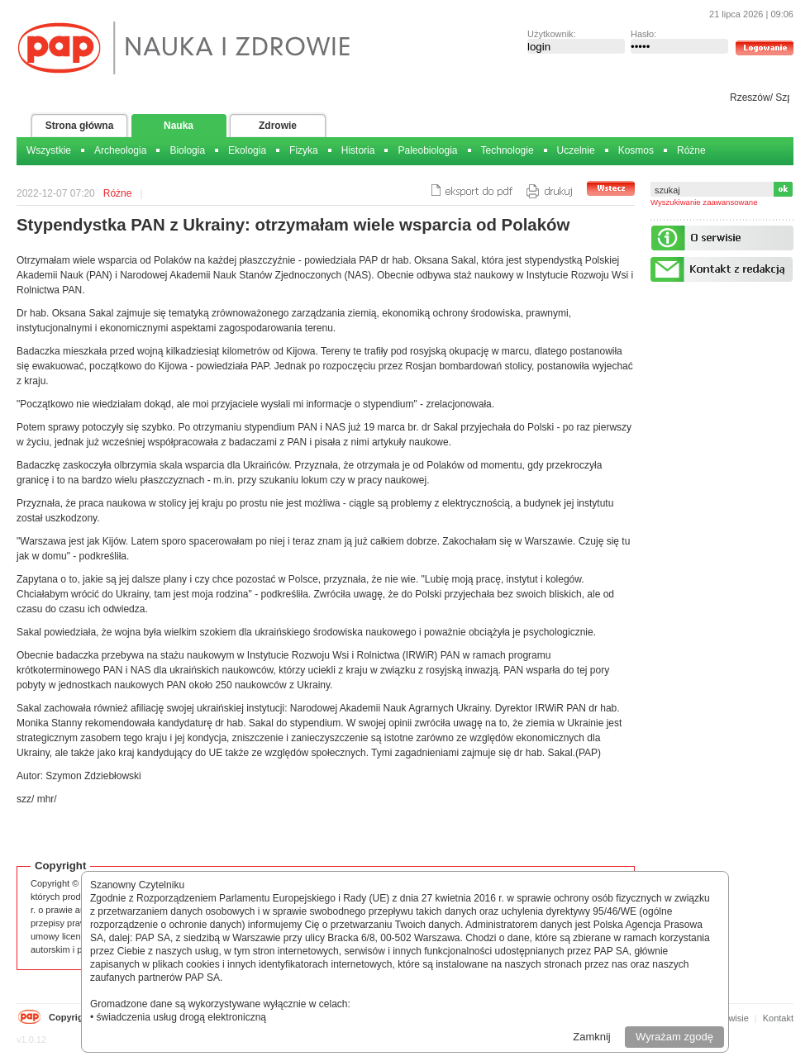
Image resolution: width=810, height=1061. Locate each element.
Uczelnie (576, 150)
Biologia (187, 150)
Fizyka (303, 150)
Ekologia (247, 150)
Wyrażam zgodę (674, 1036)
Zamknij (592, 1036)
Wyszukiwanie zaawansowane (704, 202)
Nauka (178, 125)
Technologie (507, 150)
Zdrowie (278, 125)
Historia (358, 150)
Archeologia (120, 150)
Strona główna (79, 125)
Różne (691, 150)
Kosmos (636, 150)
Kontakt (778, 1018)
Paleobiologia (427, 150)
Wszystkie (48, 150)
